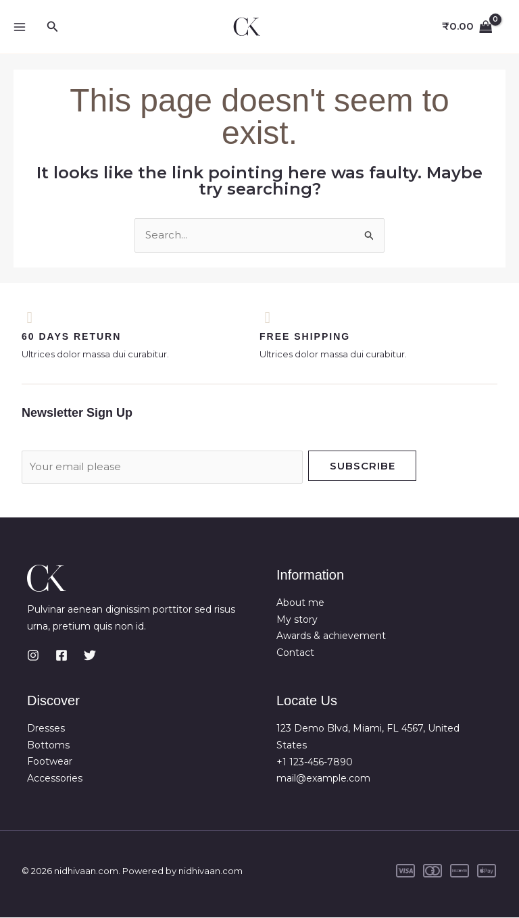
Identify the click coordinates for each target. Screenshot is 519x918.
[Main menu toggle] (19, 27)
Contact (295, 653)
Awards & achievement (331, 636)
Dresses (46, 729)
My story (297, 620)
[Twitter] (90, 656)
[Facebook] (61, 656)
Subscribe (362, 466)
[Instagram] (33, 656)
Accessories (54, 779)
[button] (53, 27)
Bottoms (48, 746)
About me (300, 603)
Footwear (49, 763)
